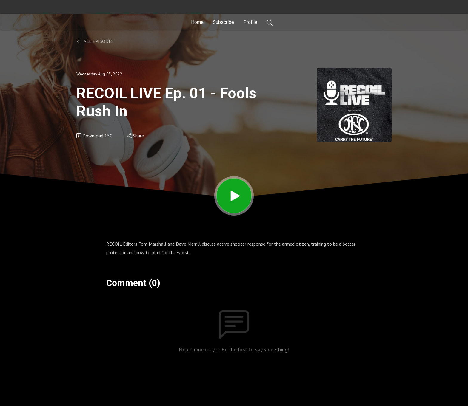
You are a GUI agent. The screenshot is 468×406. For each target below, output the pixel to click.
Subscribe (223, 22)
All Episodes (95, 41)
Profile (250, 22)
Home (197, 22)
